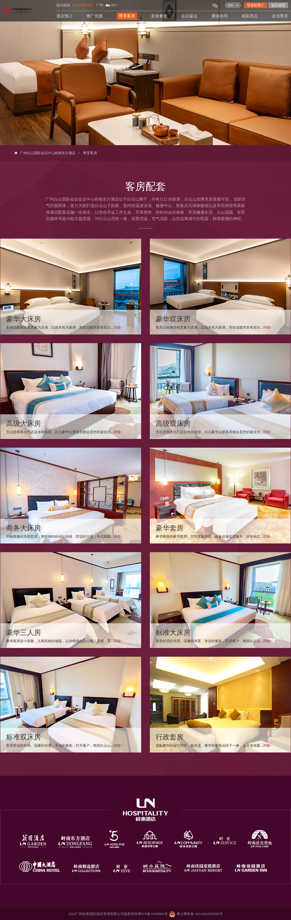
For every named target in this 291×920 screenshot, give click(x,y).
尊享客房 (127, 16)
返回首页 (278, 5)
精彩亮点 (250, 16)
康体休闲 (219, 16)
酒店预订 (64, 16)
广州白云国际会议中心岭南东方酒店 (48, 153)
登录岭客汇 (255, 5)
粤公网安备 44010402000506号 (195, 914)
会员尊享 (280, 16)
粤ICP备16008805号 (153, 914)
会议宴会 (189, 16)
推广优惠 (95, 16)
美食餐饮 (159, 16)
